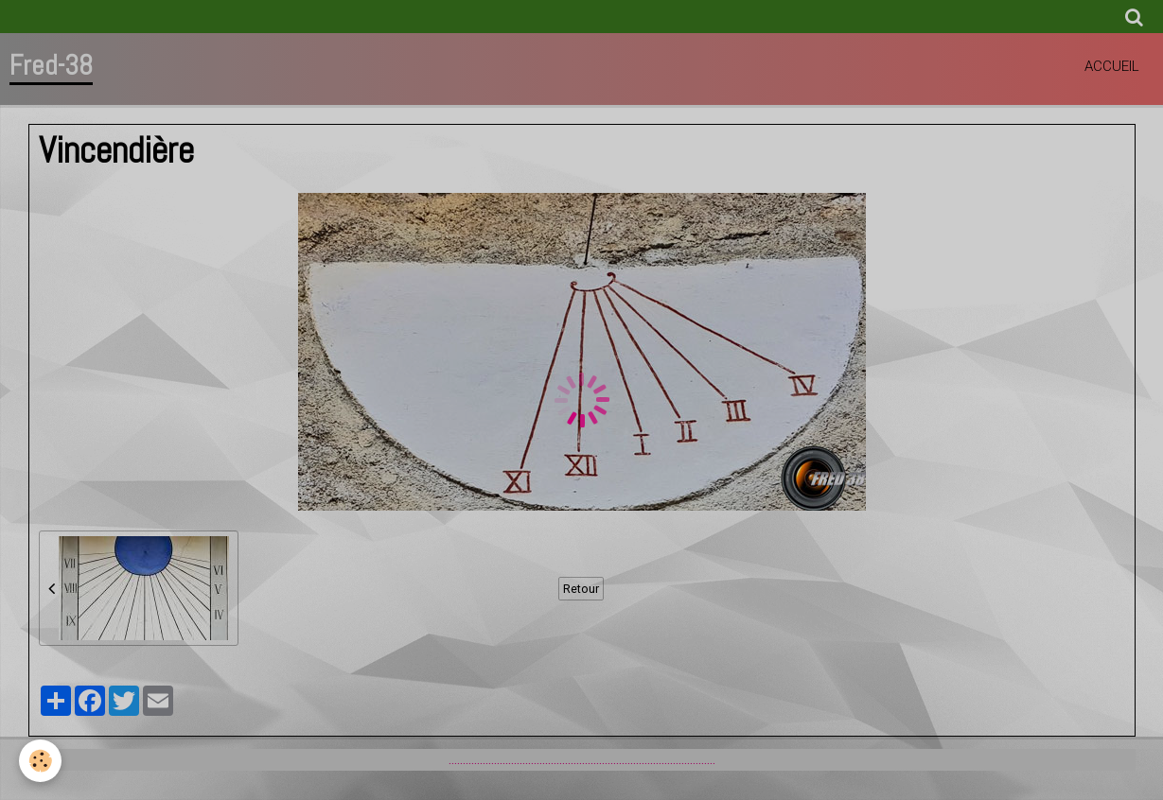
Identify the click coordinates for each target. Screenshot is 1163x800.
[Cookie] (40, 760)
